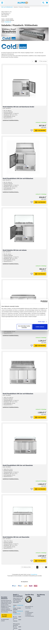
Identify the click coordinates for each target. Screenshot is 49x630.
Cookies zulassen (40, 326)
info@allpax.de (7, 21)
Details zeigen (41, 321)
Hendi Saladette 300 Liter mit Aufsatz (15, 250)
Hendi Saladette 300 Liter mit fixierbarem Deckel (18, 107)
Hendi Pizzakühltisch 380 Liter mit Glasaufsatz (18, 465)
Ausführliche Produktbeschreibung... (11, 120)
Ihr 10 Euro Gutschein (4, 615)
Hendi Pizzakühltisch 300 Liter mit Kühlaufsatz (18, 178)
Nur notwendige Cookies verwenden (24, 326)
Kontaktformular (16, 614)
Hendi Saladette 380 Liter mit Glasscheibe (16, 537)
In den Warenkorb (40, 130)
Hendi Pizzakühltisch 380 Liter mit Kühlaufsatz (18, 393)
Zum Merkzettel (31, 130)
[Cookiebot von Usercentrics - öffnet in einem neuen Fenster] (41, 301)
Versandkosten (34, 574)
